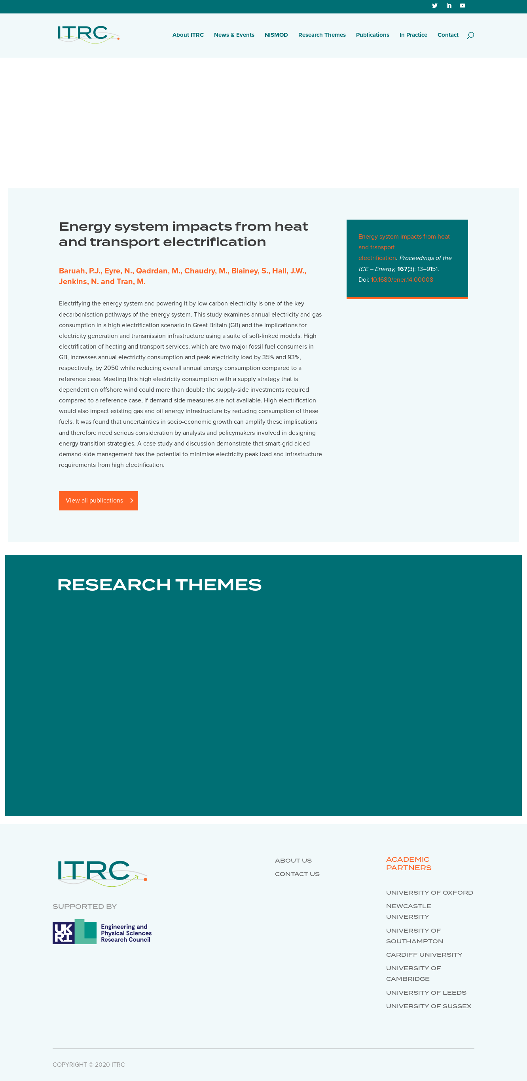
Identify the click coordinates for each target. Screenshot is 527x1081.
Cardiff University (424, 955)
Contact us (297, 874)
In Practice (413, 35)
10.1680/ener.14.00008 (402, 280)
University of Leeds (426, 993)
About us (293, 861)
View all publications (94, 500)
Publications (372, 35)
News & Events (234, 35)
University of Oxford (429, 893)
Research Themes (322, 35)
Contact (448, 35)
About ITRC (188, 35)
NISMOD (276, 35)
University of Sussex (429, 1006)
